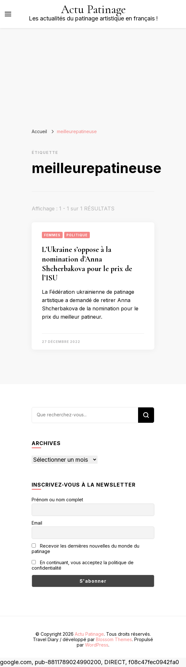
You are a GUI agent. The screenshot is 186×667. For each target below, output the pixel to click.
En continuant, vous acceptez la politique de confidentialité (83, 565)
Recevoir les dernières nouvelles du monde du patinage (85, 548)
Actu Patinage (93, 9)
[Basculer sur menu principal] (8, 14)
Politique (77, 235)
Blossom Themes (114, 639)
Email (37, 523)
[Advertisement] (93, 76)
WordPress (96, 645)
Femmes (52, 235)
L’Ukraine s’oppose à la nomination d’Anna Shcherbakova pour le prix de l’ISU (87, 264)
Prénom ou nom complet (57, 499)
